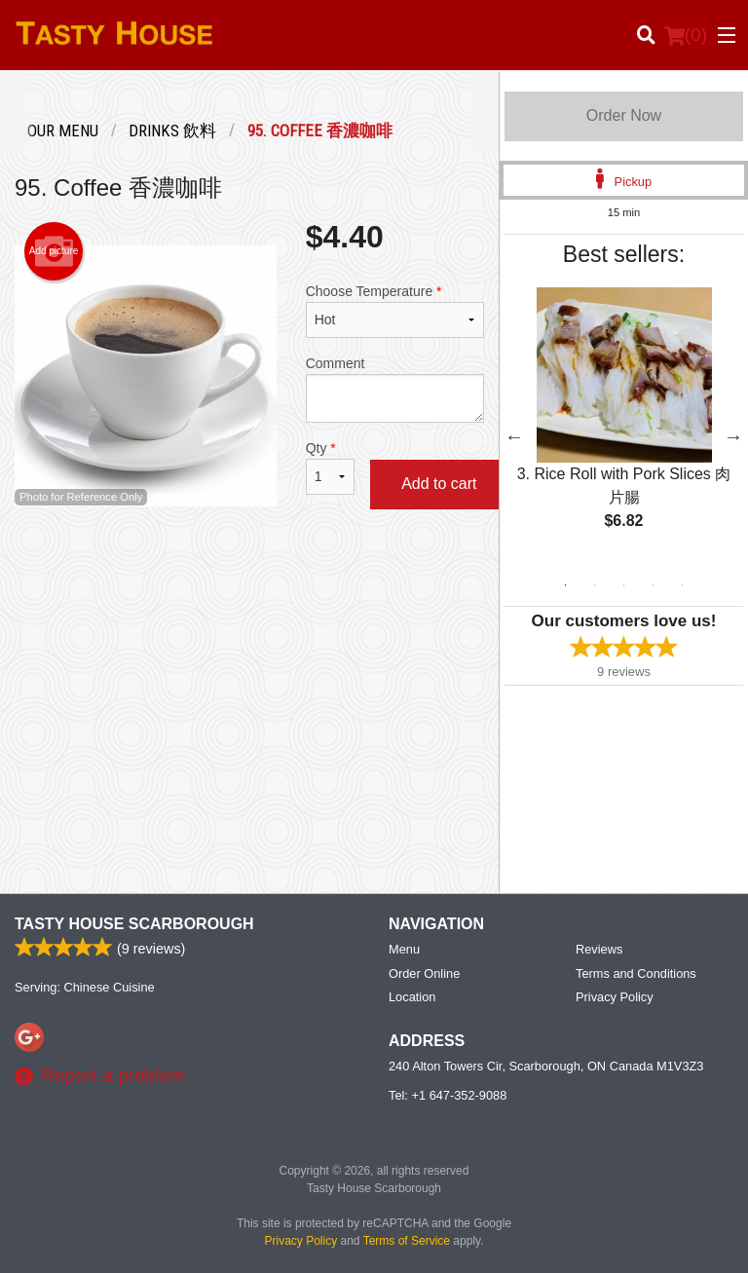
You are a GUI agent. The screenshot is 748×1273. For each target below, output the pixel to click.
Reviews (599, 949)
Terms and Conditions (636, 973)
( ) (685, 35)
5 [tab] (682, 585)
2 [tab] (594, 585)
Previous (514, 436)
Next (733, 436)
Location (412, 997)
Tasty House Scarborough (134, 924)
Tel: (447, 1095)
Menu (404, 949)
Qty (330, 467)
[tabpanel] (623, 424)
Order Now (623, 115)
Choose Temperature (395, 310)
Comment (395, 389)
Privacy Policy (615, 997)
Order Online (424, 973)
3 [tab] (623, 585)
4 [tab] (652, 585)
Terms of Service (406, 1241)
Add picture (54, 251)
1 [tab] (565, 585)
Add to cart (438, 483)
